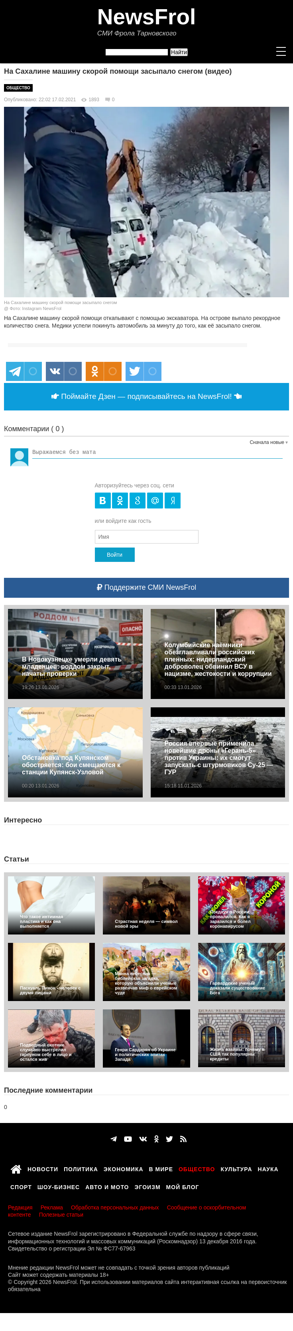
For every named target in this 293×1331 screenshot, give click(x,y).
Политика (81, 1168)
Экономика (124, 1168)
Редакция (20, 1207)
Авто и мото (107, 1186)
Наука (268, 1168)
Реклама (52, 1207)
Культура (236, 1168)
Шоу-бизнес (58, 1186)
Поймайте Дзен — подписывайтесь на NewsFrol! (146, 396)
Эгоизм (148, 1186)
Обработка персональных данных (115, 1207)
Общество (18, 88)
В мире (161, 1168)
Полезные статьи (61, 1214)
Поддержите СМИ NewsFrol (146, 587)
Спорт (21, 1186)
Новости (43, 1168)
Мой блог (182, 1186)
